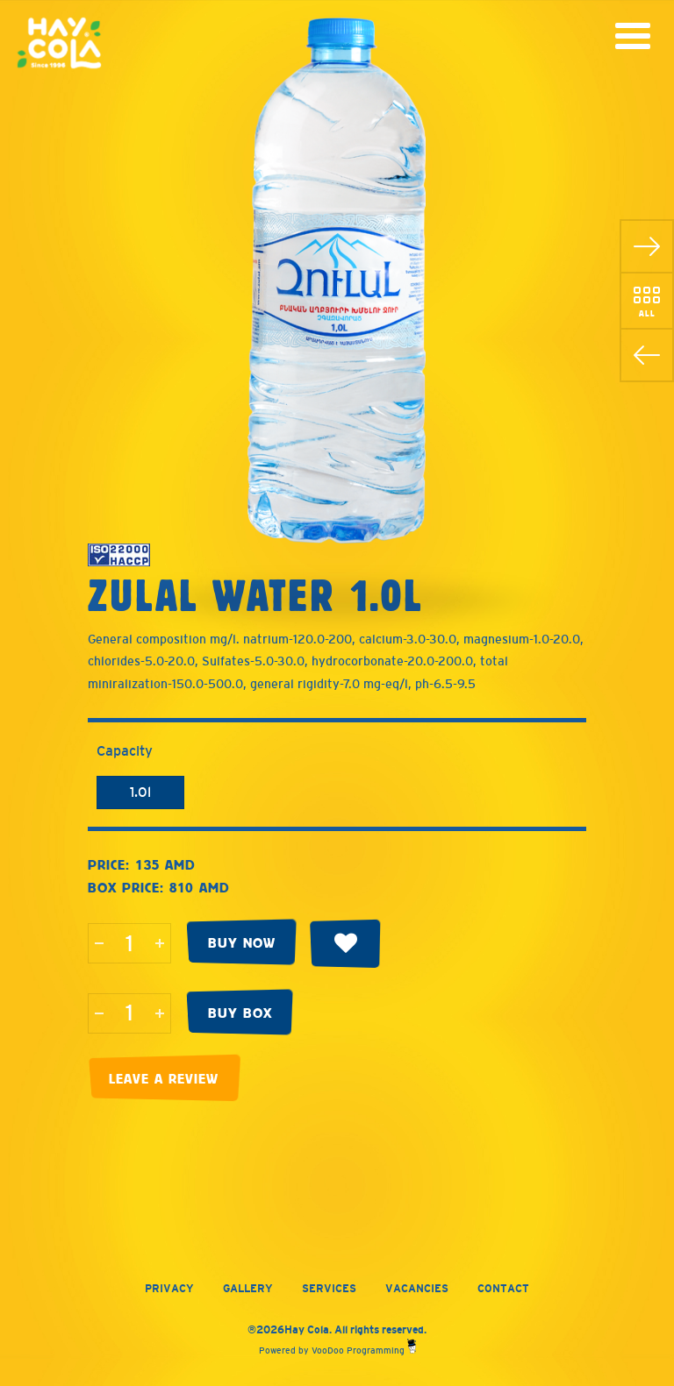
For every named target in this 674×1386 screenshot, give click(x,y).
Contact (503, 1289)
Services (329, 1289)
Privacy (169, 1289)
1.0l (140, 792)
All (647, 313)
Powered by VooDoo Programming (337, 1350)
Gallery (248, 1289)
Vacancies (416, 1289)
